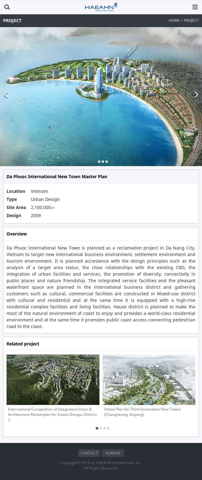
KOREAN (113, 453)
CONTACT (89, 453)
